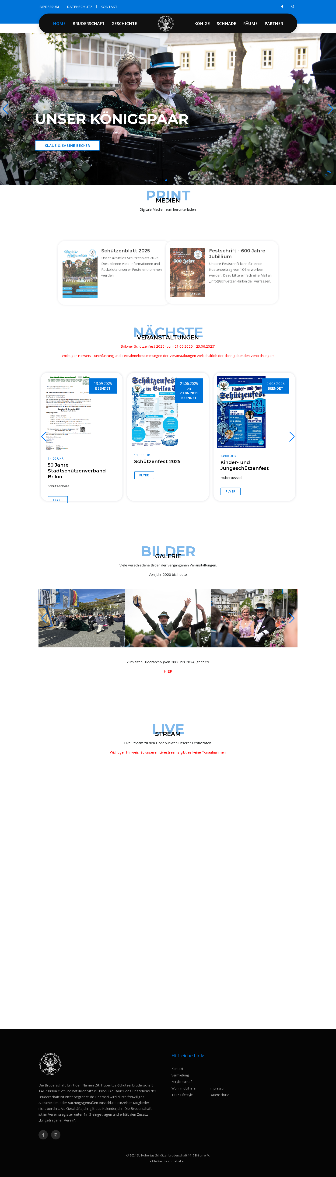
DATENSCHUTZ (79, 6)
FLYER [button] (58, 500)
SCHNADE (226, 23)
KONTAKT (109, 6)
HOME (59, 23)
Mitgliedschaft (182, 1081)
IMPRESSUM (48, 6)
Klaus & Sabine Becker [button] (67, 145)
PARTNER (274, 23)
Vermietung (180, 1075)
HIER (168, 671)
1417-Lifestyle (182, 1095)
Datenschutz (219, 1095)
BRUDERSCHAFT (89, 23)
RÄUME (250, 23)
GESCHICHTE (124, 23)
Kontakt (177, 1068)
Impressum (218, 1088)
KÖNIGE (202, 23)
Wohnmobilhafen (184, 1088)
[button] (330, 109)
